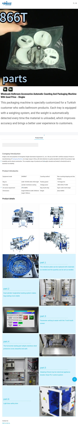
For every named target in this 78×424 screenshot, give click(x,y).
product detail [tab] (39, 138)
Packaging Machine (17, 159)
